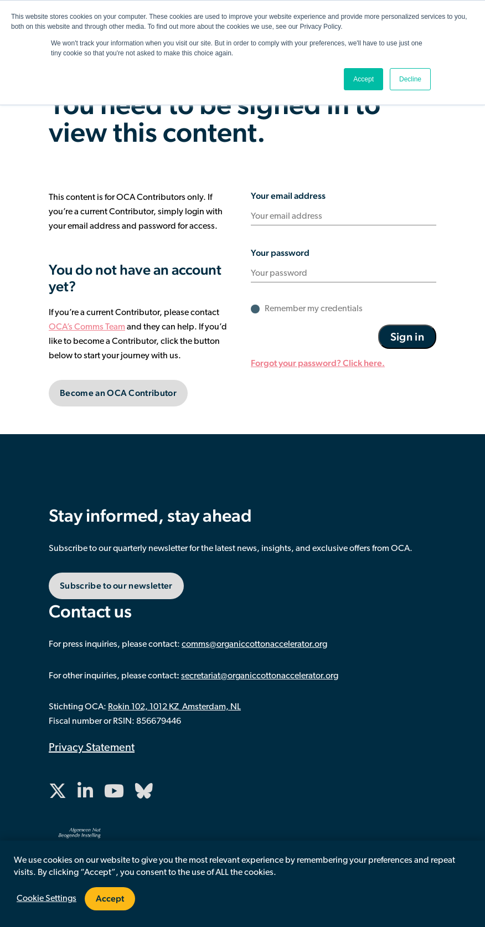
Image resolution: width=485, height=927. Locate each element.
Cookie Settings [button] (46, 898)
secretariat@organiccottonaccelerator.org (259, 676)
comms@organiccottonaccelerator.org (254, 644)
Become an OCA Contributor (118, 393)
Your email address (288, 195)
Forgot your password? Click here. (318, 363)
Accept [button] (363, 79)
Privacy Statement (92, 748)
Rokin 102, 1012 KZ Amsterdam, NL (174, 707)
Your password (280, 253)
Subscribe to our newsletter (116, 585)
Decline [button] (410, 79)
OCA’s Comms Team (87, 327)
